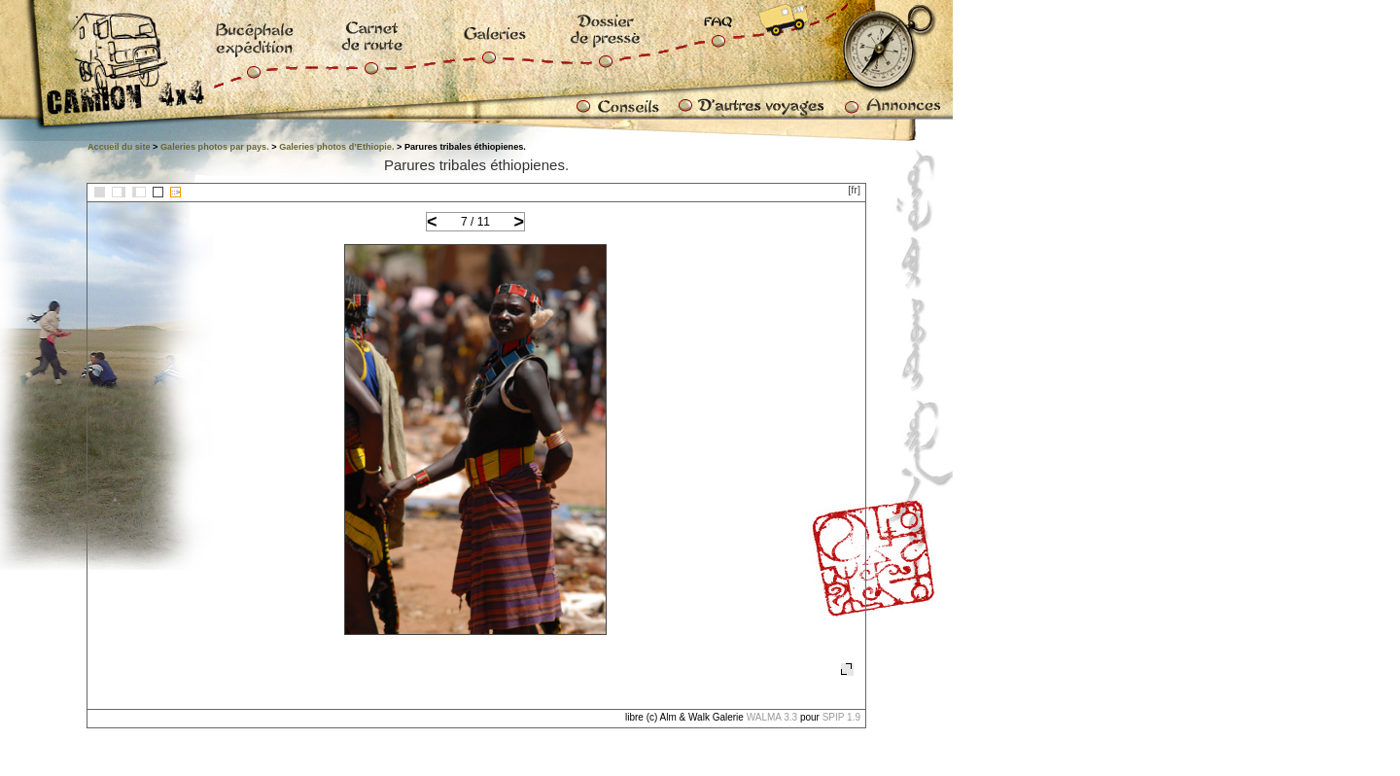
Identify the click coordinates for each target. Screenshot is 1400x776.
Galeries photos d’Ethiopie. (336, 147)
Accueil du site (119, 147)
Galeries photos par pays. (214, 147)
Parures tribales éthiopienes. (476, 165)
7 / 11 (475, 222)
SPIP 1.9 (841, 717)
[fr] (854, 189)
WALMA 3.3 (772, 717)
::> (175, 192)
